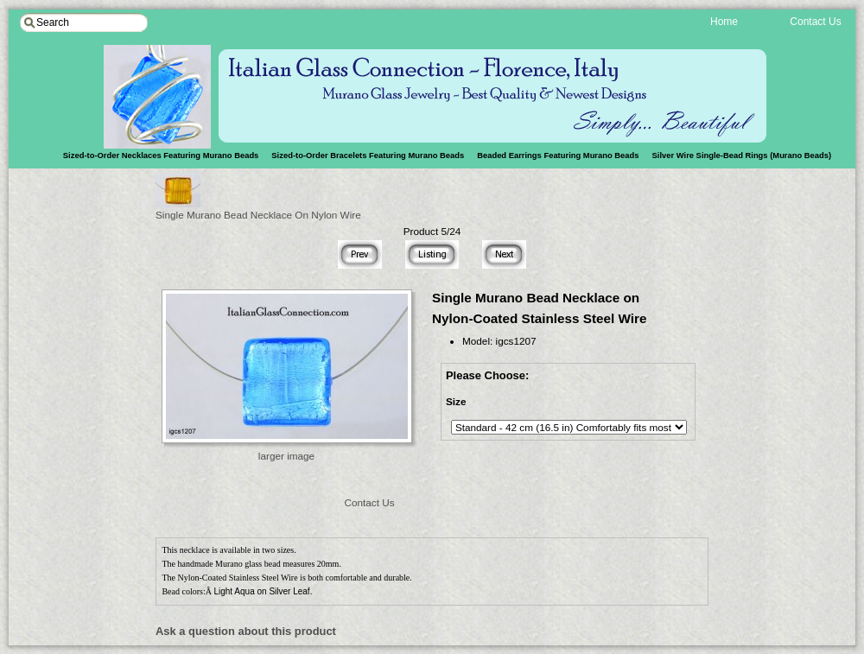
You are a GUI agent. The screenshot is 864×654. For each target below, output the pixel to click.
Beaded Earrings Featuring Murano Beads (557, 155)
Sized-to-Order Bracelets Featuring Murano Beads (367, 155)
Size (456, 401)
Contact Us (369, 502)
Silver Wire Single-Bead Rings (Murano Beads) (742, 155)
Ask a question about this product (246, 631)
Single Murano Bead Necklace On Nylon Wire (258, 209)
